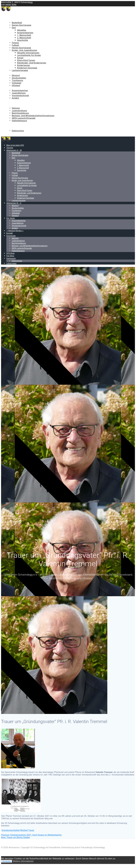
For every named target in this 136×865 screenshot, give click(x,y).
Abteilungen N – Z (15, 73)
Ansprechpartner (25, 32)
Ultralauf (16, 85)
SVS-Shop (11, 123)
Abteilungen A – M (15, 20)
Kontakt (10, 103)
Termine (10, 18)
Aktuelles (21, 30)
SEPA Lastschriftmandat (23, 118)
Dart (14, 27)
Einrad (20, 58)
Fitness (15, 43)
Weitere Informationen (23, 861)
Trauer (31, 830)
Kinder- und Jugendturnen (24, 50)
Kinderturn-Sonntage (27, 68)
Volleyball (16, 83)
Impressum (12, 128)
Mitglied (24, 830)
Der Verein (11, 88)
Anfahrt (15, 98)
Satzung (16, 108)
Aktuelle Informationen (28, 53)
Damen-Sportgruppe (21, 25)
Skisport (16, 75)
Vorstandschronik (20, 95)
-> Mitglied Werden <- (16, 100)
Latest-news (12, 133)
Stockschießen (19, 78)
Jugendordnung (19, 110)
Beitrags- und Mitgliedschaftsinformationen (33, 115)
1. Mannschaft (24, 35)
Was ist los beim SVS (16, 15)
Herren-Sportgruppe (21, 48)
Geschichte (22, 40)
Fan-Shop (11, 126)
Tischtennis (17, 80)
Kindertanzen (23, 65)
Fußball (15, 45)
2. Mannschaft (24, 38)
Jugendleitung (19, 93)
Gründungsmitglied (11, 830)
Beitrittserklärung (20, 113)
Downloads (12, 106)
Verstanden (6, 861)
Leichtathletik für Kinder (29, 55)
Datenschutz (18, 131)
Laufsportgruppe (20, 70)
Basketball (17, 22)
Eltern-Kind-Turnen (26, 60)
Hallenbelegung (19, 120)
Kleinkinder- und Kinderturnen (31, 63)
